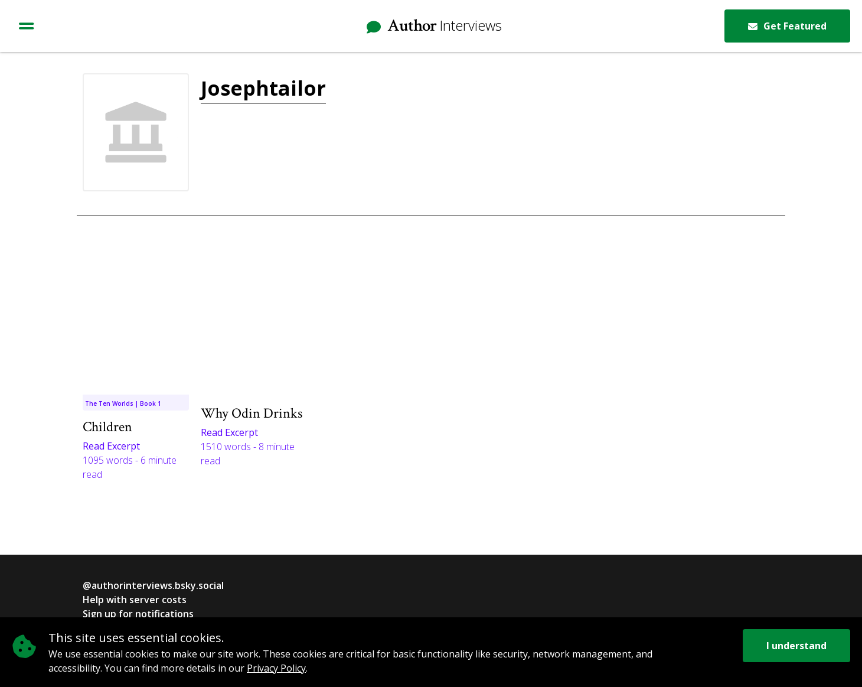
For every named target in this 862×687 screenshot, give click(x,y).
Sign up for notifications (138, 613)
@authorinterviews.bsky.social (153, 585)
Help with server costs (135, 599)
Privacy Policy (276, 668)
